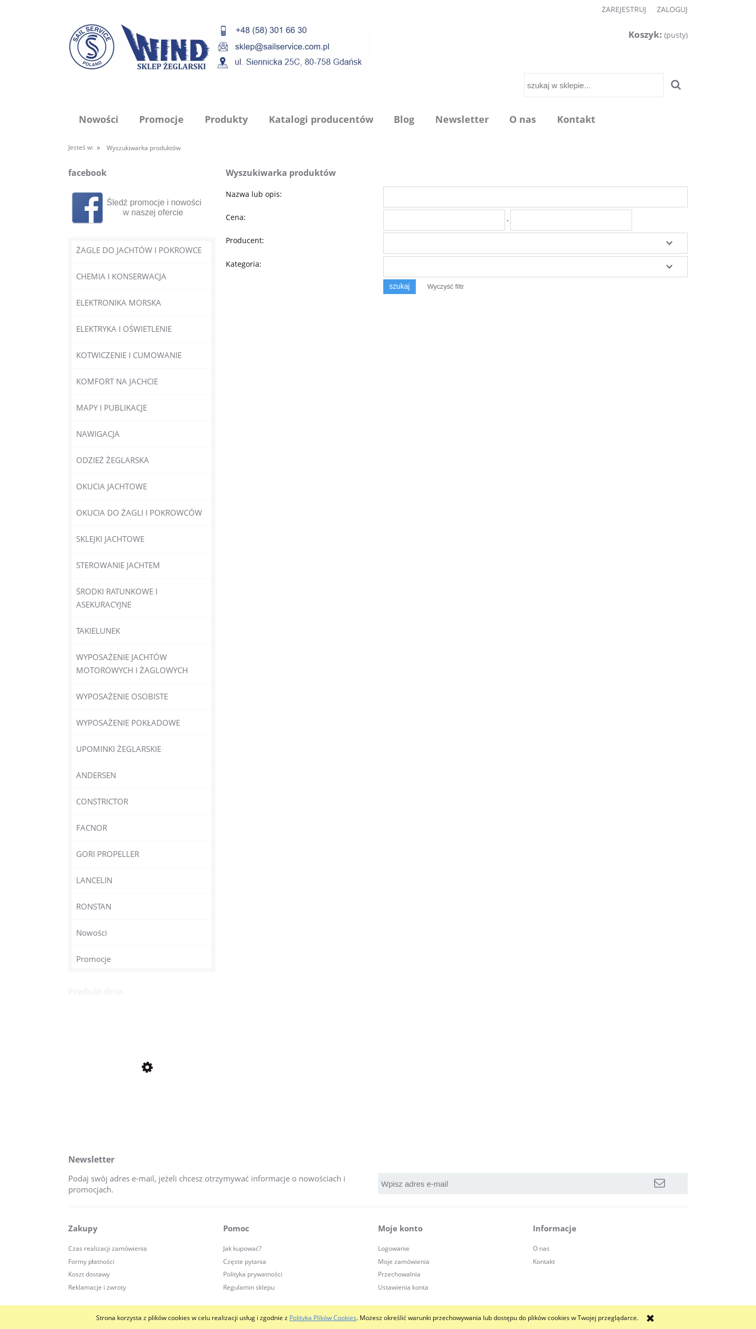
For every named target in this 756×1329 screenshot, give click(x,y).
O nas (541, 1248)
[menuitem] (98, 119)
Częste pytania (244, 1261)
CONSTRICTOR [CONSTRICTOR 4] (102, 801)
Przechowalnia (399, 1274)
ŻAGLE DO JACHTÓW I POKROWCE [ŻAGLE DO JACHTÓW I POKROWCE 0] (139, 250)
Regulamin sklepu (249, 1287)
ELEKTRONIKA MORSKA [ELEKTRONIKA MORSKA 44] (118, 302)
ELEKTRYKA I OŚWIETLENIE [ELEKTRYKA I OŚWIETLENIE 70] (124, 328)
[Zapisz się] (660, 1183)
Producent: (245, 240)
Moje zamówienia (403, 1261)
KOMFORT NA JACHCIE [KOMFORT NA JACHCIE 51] (117, 381)
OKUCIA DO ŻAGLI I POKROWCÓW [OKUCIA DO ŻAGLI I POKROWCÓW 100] (139, 512)
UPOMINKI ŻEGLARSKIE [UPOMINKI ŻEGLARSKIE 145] (118, 749)
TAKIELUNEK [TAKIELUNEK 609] (98, 630)
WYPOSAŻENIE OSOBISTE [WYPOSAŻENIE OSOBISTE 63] (122, 696)
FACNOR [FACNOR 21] (91, 827)
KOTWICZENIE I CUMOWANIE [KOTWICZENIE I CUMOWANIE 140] (129, 355)
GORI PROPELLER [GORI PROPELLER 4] (107, 854)
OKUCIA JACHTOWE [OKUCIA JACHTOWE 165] (111, 486)
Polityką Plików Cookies (322, 1317)
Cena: (236, 217)
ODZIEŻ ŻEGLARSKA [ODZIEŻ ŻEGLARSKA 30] (112, 460)
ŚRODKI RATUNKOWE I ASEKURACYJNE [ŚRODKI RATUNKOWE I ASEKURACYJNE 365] (117, 598)
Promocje (93, 959)
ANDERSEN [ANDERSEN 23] (96, 775)
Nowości (91, 932)
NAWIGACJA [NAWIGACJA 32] (98, 433)
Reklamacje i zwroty (97, 1287)
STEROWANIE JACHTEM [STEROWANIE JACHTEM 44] (118, 565)
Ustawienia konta (403, 1287)
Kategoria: (243, 264)
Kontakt (544, 1261)
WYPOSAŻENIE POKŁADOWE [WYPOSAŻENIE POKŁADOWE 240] (128, 722)
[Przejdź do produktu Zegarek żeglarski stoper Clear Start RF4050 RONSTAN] (142, 1103)
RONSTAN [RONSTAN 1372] (93, 906)
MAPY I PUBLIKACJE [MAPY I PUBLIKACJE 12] (111, 407)
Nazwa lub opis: (254, 194)
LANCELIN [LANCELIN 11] (94, 880)
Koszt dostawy (89, 1274)
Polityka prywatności (252, 1274)
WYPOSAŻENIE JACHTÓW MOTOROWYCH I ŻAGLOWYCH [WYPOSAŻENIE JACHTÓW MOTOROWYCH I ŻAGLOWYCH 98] (132, 663)
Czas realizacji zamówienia (107, 1248)
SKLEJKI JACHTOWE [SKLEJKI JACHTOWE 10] (110, 538)
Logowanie (394, 1248)
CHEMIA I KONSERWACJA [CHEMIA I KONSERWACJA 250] (121, 276)
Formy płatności (91, 1261)
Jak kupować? (242, 1248)
